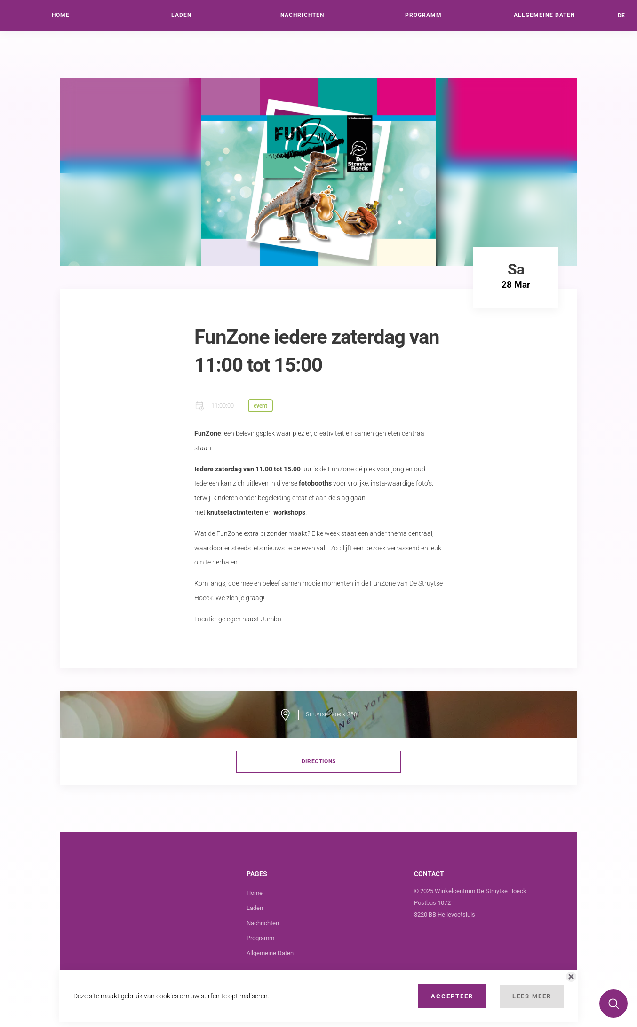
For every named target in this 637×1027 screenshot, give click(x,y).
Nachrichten (263, 922)
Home (255, 892)
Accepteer (452, 996)
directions (319, 761)
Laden (255, 907)
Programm (260, 937)
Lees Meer (531, 996)
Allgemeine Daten (270, 952)
